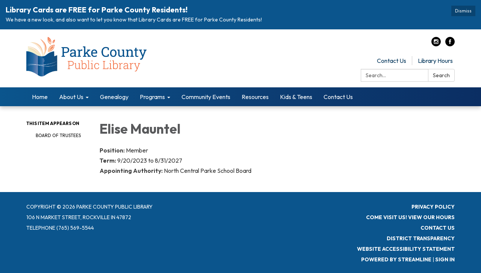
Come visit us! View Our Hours (410, 217)
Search (441, 75)
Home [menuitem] (40, 97)
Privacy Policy (433, 206)
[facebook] (450, 44)
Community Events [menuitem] (206, 97)
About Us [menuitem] (71, 97)
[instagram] (436, 44)
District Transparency (421, 238)
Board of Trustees (58, 135)
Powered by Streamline (396, 259)
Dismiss (463, 11)
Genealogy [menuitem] (114, 97)
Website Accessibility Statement (406, 249)
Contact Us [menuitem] (338, 97)
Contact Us (391, 60)
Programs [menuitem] (152, 97)
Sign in (445, 259)
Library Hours (435, 60)
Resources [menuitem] (255, 97)
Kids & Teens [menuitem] (296, 97)
